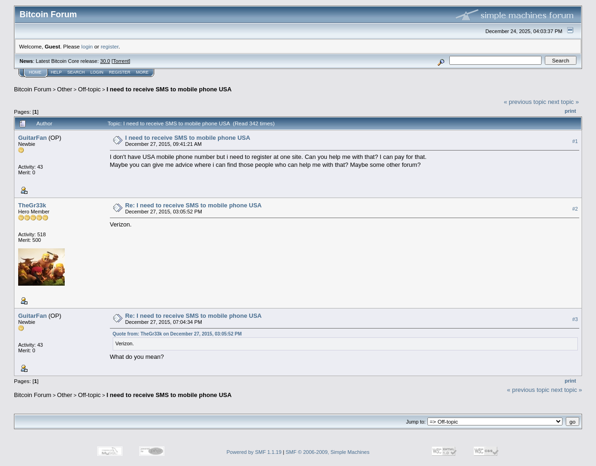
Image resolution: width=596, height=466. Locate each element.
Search (76, 72)
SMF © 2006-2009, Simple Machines (328, 452)
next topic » (563, 101)
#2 (575, 209)
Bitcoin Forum (32, 89)
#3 (575, 319)
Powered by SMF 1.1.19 (254, 452)
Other (65, 89)
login (87, 46)
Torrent (121, 61)
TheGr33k (32, 205)
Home (35, 72)
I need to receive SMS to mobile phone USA (169, 89)
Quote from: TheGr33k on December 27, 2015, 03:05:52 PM (177, 333)
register (109, 46)
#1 (575, 141)
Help (56, 72)
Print (570, 111)
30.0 (105, 61)
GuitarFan (32, 137)
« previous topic (525, 101)
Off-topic (89, 89)
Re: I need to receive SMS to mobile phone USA (193, 205)
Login (96, 72)
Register (119, 72)
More (142, 72)
